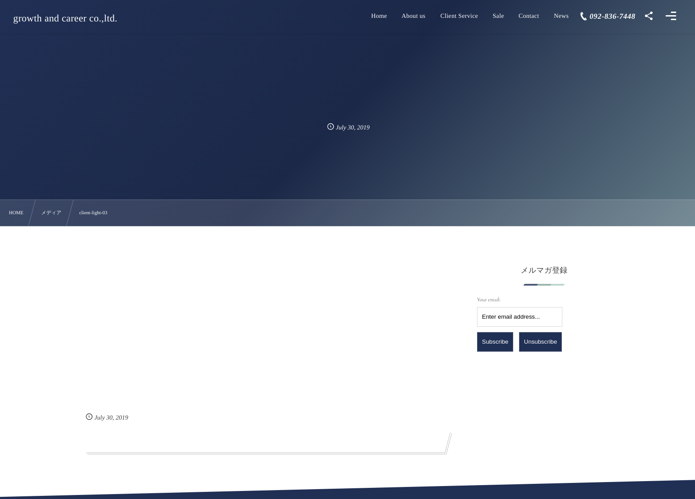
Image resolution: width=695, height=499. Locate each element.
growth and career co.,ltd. (66, 18)
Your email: (488, 300)
